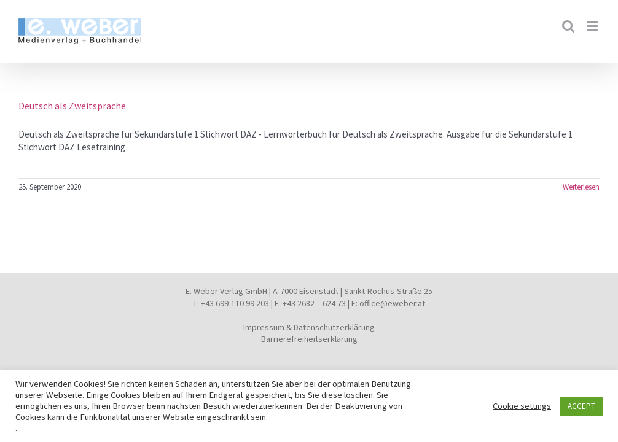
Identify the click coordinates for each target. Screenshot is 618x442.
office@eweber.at (392, 303)
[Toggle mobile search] (568, 26)
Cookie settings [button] (522, 405)
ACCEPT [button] (581, 406)
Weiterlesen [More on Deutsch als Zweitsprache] (581, 187)
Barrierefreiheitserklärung (309, 338)
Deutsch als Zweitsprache (72, 105)
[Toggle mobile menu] (593, 26)
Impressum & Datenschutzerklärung (309, 327)
